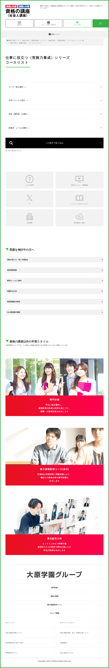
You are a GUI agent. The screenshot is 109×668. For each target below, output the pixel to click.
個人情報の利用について (14, 633)
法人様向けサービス (67, 653)
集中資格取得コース (54, 605)
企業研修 (29, 223)
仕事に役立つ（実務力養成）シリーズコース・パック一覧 (66, 40)
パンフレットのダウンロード (79, 204)
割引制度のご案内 (79, 223)
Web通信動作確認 (13, 312)
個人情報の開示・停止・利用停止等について (74, 633)
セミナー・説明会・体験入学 (48, 23)
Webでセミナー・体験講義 (79, 185)
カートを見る (77, 23)
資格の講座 (54, 596)
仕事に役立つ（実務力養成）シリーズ (33, 40)
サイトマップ (11, 623)
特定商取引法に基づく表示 (15, 643)
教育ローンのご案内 (14, 281)
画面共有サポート (12, 653)
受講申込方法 (12, 291)
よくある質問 (29, 185)
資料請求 (19, 23)
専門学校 (54, 588)
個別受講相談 (12, 270)
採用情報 (64, 643)
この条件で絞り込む (54, 143)
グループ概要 (54, 613)
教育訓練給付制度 (13, 302)
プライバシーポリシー (68, 623)
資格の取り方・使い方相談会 (17, 260)
